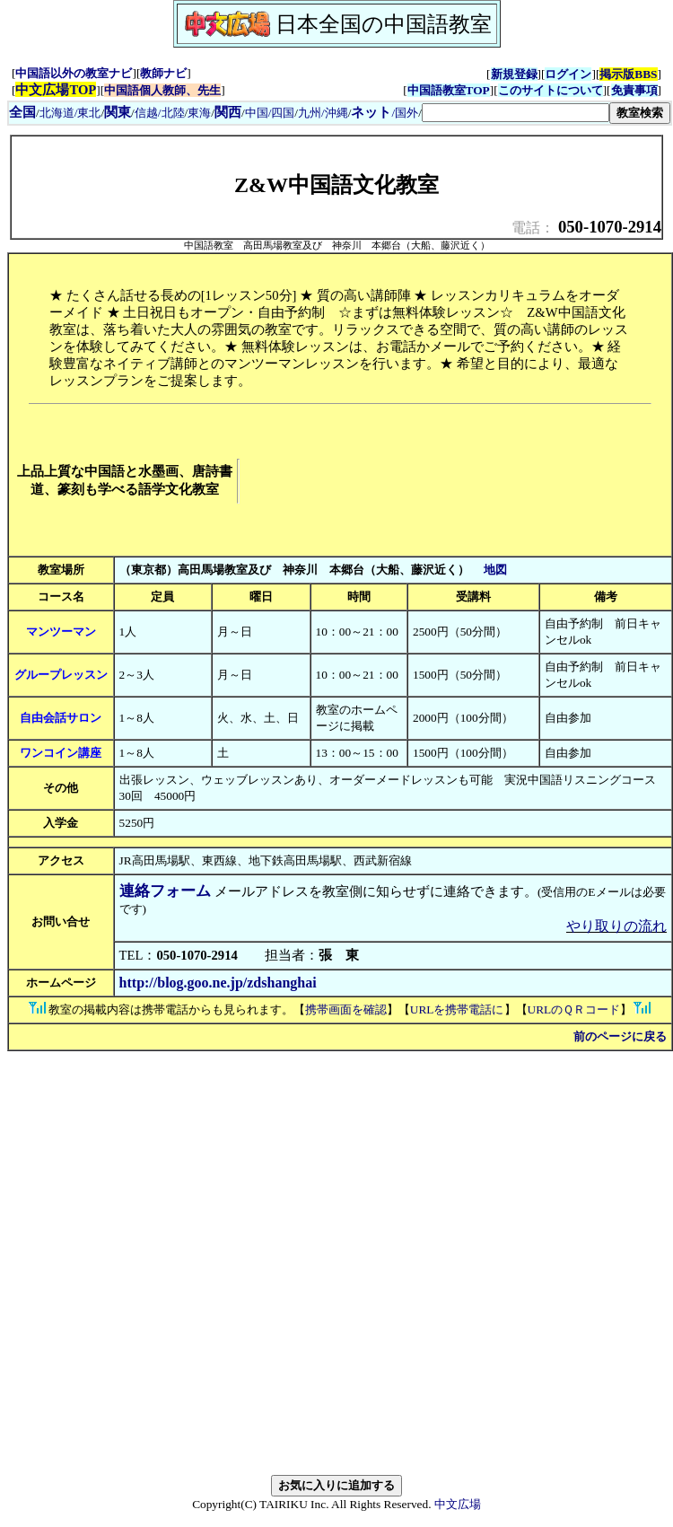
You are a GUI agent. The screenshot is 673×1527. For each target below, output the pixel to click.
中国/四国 (270, 112)
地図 (495, 569)
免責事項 (634, 90)
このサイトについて (550, 90)
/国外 (384, 112)
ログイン (568, 74)
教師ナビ (163, 73)
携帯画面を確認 (346, 1009)
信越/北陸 (160, 112)
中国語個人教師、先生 (162, 90)
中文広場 (457, 1504)
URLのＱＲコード (574, 1009)
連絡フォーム (165, 891)
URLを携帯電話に (457, 1009)
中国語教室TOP (448, 90)
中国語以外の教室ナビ (73, 73)
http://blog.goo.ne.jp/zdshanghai (218, 982)
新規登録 (514, 74)
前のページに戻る (620, 1036)
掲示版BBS (628, 74)
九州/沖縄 (323, 112)
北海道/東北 (70, 112)
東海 (199, 112)
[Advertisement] (325, 481)
